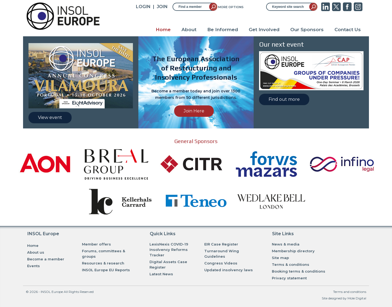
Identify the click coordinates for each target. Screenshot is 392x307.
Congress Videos (220, 263)
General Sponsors (196, 141)
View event (50, 117)
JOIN (162, 6)
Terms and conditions (349, 292)
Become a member (45, 259)
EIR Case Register (221, 244)
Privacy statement (289, 278)
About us (35, 252)
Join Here (194, 111)
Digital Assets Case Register (168, 264)
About (188, 29)
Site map (280, 258)
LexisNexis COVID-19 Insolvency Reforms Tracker (168, 249)
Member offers (96, 244)
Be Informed (222, 29)
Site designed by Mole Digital (344, 298)
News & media (285, 244)
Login (143, 6)
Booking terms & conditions (298, 271)
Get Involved (264, 29)
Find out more (284, 99)
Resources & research (103, 263)
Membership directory (293, 251)
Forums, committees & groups (103, 253)
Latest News (161, 274)
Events (33, 266)
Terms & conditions (290, 264)
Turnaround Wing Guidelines (221, 253)
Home (163, 29)
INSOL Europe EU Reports (106, 270)
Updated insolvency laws (228, 270)
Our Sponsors (307, 29)
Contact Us (347, 29)
